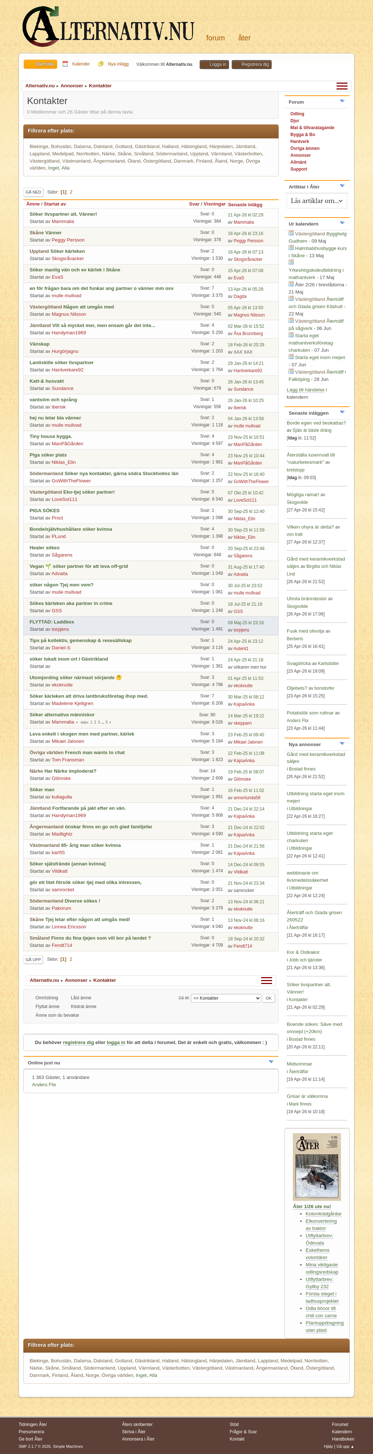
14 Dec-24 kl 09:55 (246, 864)
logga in (116, 1042)
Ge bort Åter (30, 1439)
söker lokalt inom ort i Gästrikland (69, 659)
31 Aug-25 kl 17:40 (246, 567)
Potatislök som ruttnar (310, 713)
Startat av (55, 204)
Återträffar (298, 927)
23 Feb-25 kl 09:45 (246, 734)
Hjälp (328, 1446)
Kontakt (237, 1439)
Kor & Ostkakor (303, 952)
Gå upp (33, 959)
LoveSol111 (64, 499)
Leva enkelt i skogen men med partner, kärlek (82, 734)
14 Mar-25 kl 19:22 (246, 715)
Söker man (42, 789)
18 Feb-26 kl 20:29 (246, 344)
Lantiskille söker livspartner (62, 362)
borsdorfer (324, 688)
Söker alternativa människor (62, 714)
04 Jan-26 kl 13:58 (246, 418)
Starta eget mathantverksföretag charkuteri (310, 343)
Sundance (63, 388)
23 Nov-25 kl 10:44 (246, 455)
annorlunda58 (247, 797)
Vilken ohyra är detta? (310, 527)
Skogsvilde (297, 502)
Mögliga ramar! (303, 494)
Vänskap (40, 344)
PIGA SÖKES (44, 510)
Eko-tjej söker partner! (89, 492)
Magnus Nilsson (69, 314)
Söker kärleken (67, 251)
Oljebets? (297, 688)
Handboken (343, 1439)
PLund (59, 536)
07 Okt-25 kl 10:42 (246, 492)
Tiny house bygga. (51, 436)
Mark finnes (300, 1104)
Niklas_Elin (64, 462)
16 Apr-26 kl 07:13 (245, 252)
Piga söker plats (48, 455)
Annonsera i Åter (138, 1439)
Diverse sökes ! (82, 901)
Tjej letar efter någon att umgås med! (87, 919)
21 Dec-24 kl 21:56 (246, 846)
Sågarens (62, 555)
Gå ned (33, 192)
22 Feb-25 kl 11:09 (246, 753)
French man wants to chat (95, 752)
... (103, 722)
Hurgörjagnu (65, 351)
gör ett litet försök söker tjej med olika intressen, (85, 882)
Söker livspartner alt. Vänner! (63, 214)
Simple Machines (68, 1446)
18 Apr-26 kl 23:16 (245, 233)
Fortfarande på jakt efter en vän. (89, 808)
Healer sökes (44, 547)
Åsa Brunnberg (248, 333)
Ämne (33, 204)
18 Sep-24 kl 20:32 (246, 938)
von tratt (294, 534)
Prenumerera (31, 1431)
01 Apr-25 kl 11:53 (245, 678)
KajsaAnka (244, 704)
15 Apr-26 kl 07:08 (245, 270)
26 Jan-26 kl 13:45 (246, 382)
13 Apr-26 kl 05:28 (245, 289)
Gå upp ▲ (345, 1446)
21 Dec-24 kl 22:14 (246, 809)
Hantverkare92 (67, 370)
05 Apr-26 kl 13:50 (245, 307)
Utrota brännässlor (307, 598)
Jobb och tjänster (305, 960)
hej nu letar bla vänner (55, 418)
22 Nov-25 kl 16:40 (246, 474)
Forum (215, 38)
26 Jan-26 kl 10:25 (246, 400)
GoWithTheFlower (71, 480)
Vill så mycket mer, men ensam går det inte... (103, 325)
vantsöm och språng (53, 399)
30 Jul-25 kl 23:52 (245, 585)
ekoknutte (62, 685)
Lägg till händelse (306, 390)
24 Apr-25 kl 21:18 (245, 659)
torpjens (60, 629)
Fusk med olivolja (305, 631)
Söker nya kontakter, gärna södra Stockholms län (121, 473)
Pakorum (61, 908)
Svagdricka (299, 663)
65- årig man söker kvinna (91, 845)
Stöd (234, 1424)
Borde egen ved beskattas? (316, 423)
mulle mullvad (66, 295)
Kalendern (342, 1431)
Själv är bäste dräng (311, 430)
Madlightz (62, 834)
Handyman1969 (69, 332)
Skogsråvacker (68, 258)
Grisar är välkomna (307, 1096)
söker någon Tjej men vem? (62, 584)
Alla (66, 168)
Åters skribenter (137, 1424)
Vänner (53, 232)
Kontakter (298, 999)
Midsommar (299, 1064)
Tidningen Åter (33, 1424)
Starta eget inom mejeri (320, 357)
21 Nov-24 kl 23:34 (246, 883)
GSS (57, 610)
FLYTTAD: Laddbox (52, 622)
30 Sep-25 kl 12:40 (246, 511)
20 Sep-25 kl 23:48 (246, 548)
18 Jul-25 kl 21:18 (245, 604)
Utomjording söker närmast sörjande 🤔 (76, 677)
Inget (53, 168)
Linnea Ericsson (69, 926)
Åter (244, 38)
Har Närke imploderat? (70, 771)
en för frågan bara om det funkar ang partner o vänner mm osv (102, 288)
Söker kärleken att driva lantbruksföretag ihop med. (89, 696)
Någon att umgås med (88, 307)
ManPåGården (67, 443)
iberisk (59, 407)
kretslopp (296, 470)
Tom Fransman (68, 759)
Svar (194, 204)
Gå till (183, 998)
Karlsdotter (328, 663)
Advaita (59, 573)
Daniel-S (61, 647)
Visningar (215, 204)
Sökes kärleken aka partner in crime (71, 603)
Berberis (295, 638)
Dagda (240, 296)
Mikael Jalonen (68, 741)
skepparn (243, 723)
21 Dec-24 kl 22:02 (246, 827)
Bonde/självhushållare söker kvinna (71, 529)
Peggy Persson (68, 240)
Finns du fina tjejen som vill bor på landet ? (101, 938)
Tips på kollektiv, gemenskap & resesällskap (80, 640)
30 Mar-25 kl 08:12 (246, 697)
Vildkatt (59, 871)
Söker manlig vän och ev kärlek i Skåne (75, 269)
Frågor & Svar (243, 1431)
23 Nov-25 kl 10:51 (246, 437)
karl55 (58, 852)
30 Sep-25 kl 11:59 (246, 530)
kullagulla (62, 797)
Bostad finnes (302, 769)
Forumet (340, 1424)
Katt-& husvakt (47, 381)
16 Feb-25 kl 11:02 (246, 790)
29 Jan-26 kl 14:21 (246, 363)
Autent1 (240, 648)
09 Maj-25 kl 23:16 (246, 622)
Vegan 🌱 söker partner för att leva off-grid (79, 566)
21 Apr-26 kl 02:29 (245, 215)
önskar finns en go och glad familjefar (108, 826)
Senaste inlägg (248, 204)
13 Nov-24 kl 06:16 (246, 920)
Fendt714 (62, 945)
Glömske (61, 778)
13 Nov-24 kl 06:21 (246, 901)
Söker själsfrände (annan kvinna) (68, 864)
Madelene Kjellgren (72, 703)
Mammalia (63, 221)
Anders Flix (44, 1084)
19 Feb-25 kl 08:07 (246, 771)
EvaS (57, 277)
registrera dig (78, 1042)
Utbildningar (300, 808)
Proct (57, 518)
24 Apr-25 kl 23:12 (245, 641)
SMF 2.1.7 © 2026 (35, 1446)
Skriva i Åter (134, 1431)
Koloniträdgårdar (324, 1213)
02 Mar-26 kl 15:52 (246, 326)
